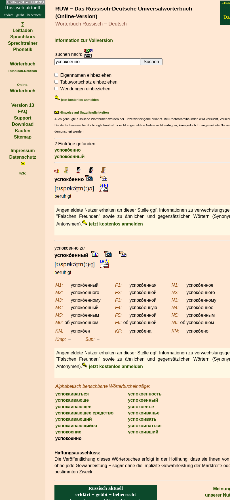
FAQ (23, 111)
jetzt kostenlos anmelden (76, 99)
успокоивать (142, 419)
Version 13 (22, 105)
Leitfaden (22, 30)
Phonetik (22, 49)
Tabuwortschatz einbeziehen (88, 82)
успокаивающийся (76, 425)
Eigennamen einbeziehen (85, 75)
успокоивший (143, 431)
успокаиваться (72, 394)
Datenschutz (22, 157)
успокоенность (145, 394)
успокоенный (143, 400)
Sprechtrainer (22, 43)
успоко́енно (67, 150)
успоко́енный (69, 156)
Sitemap (22, 137)
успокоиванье (143, 412)
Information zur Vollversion (83, 40)
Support (22, 118)
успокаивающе (72, 400)
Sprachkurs (22, 36)
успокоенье (141, 406)
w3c (22, 173)
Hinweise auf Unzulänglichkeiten (81, 112)
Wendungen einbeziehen (85, 88)
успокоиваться (145, 425)
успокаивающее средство (84, 412)
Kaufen (22, 130)
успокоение (68, 431)
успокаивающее (73, 406)
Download (22, 124)
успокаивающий (73, 419)
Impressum (22, 150)
